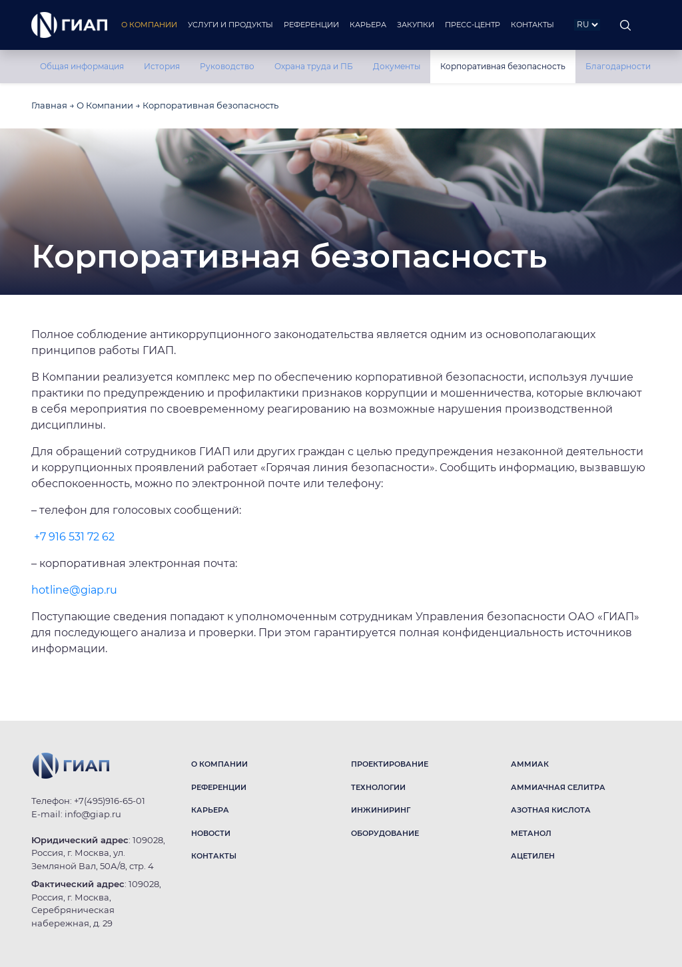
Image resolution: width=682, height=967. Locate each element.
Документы (396, 66)
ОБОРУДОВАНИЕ (385, 833)
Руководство (227, 66)
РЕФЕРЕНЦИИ (218, 787)
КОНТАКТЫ (213, 856)
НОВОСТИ (210, 833)
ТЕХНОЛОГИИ (378, 787)
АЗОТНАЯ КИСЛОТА (551, 810)
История (162, 66)
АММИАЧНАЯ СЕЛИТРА (558, 787)
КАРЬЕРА (210, 810)
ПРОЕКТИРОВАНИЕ (389, 764)
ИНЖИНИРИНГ (380, 810)
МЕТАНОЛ (531, 833)
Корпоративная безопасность (502, 66)
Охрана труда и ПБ (313, 66)
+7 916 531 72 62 (74, 536)
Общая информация (82, 66)
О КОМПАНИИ (219, 764)
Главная (49, 105)
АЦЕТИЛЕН (533, 856)
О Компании (105, 105)
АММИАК (530, 764)
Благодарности (618, 66)
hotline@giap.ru (74, 590)
